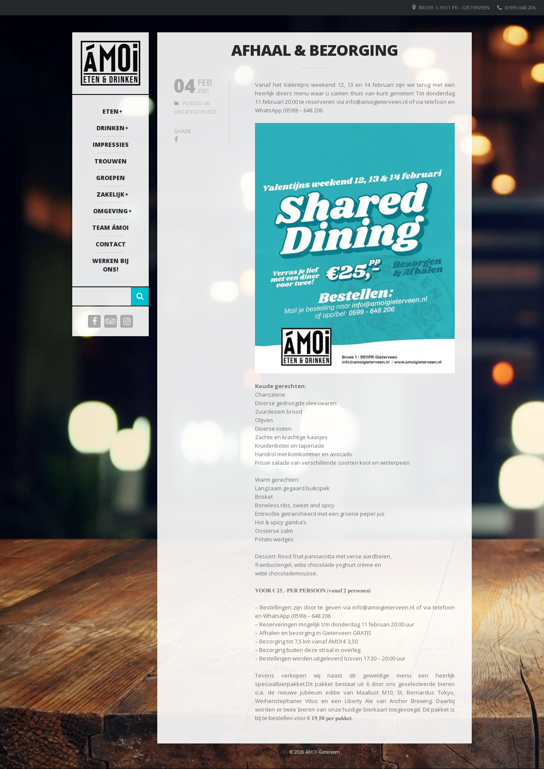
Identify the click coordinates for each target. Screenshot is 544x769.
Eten (110, 111)
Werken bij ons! (110, 265)
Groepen (110, 178)
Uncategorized (195, 112)
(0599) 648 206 (520, 7)
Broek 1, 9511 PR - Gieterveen (454, 7)
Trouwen (110, 161)
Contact (111, 244)
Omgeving (110, 211)
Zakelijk (110, 194)
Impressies (111, 144)
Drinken (110, 128)
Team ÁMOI (110, 227)
